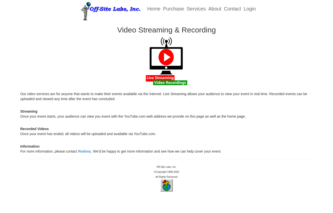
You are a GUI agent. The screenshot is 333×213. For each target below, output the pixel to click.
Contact (232, 8)
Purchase (173, 8)
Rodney (84, 151)
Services (196, 8)
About (214, 8)
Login (250, 8)
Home (153, 8)
